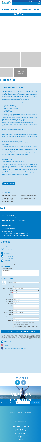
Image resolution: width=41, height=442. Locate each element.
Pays (11, 308)
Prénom (11, 294)
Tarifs (20, 14)
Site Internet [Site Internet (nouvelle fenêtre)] (7, 260)
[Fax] (26, 318)
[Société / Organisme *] (26, 288)
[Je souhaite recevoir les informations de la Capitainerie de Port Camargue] (13, 322)
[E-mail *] (26, 282)
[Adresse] (26, 297)
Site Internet (10, 320)
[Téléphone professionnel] (26, 314)
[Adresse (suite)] (26, 299)
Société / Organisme (8, 288)
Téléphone (10, 310)
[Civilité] (26, 290)
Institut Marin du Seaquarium (15, 129)
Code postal (10, 303)
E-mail (11, 282)
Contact (23, 14)
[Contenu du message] (20, 273)
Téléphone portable (8, 312)
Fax (12, 318)
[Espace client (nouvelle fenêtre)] (37, 2)
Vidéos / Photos (15, 14)
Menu (3, 4)
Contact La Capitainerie (20, 430)
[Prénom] (26, 295)
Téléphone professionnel (9, 315)
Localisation (26, 14)
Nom (11, 292)
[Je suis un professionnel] (13, 286)
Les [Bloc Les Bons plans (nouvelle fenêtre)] (20, 395)
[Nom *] (26, 292)
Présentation (17, 14)
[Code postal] (26, 303)
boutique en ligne (6, 147)
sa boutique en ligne (17, 141)
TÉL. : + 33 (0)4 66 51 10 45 (20, 429)
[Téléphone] (26, 310)
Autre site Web (7, 341)
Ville (12, 305)
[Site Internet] (26, 320)
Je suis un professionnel (20, 286)
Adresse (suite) (9, 299)
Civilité (11, 290)
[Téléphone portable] (26, 312)
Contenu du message (7, 268)
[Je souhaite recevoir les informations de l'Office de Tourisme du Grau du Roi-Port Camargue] (13, 326)
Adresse (11, 297)
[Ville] (26, 306)
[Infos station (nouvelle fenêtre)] (39, 2)
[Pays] (26, 308)
